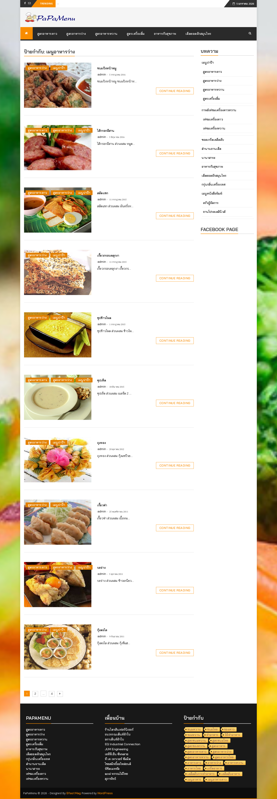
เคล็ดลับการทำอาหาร (201, 774)
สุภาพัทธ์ (110, 779)
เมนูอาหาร (194, 779)
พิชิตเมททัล (112, 769)
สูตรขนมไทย (220, 740)
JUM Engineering (116, 749)
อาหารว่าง (214, 763)
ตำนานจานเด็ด (211, 149)
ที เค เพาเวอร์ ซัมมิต (118, 759)
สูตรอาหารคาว (47, 34)
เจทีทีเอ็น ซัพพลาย (116, 754)
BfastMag (73, 793)
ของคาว (229, 729)
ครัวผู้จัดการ (211, 203)
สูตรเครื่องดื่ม (136, 34)
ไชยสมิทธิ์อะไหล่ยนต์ (118, 764)
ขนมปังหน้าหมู (106, 68)
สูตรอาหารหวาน (106, 34)
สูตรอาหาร (218, 746)
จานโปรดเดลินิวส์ (214, 212)
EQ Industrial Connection (122, 744)
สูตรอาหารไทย (224, 757)
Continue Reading (174, 91)
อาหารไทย (194, 768)
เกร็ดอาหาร (214, 768)
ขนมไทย (212, 729)
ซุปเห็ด (101, 380)
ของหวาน (193, 735)
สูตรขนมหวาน (196, 740)
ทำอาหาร (212, 735)
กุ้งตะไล (102, 630)
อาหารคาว (194, 763)
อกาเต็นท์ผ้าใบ (114, 739)
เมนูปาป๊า (59, 68)
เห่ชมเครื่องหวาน (214, 128)
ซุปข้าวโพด (104, 318)
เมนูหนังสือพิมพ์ (212, 193)
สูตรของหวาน (196, 746)
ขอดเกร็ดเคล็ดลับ (213, 140)
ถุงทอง (101, 443)
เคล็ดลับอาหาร (230, 774)
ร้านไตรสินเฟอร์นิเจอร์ (119, 729)
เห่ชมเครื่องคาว (213, 119)
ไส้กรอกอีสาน (105, 131)
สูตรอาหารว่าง (76, 34)
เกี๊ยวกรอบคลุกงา (108, 255)
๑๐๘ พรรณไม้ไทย (116, 774)
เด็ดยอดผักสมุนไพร (198, 34)
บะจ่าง (101, 567)
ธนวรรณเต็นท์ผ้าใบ (117, 734)
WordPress (105, 793)
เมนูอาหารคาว (217, 779)
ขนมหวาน (194, 729)
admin (102, 74)
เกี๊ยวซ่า (102, 505)
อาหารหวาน (235, 763)
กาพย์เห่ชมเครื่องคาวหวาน (219, 110)
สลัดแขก (102, 193)
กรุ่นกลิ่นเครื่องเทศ (213, 184)
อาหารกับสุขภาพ (165, 34)
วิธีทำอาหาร (232, 735)
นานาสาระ (208, 158)
